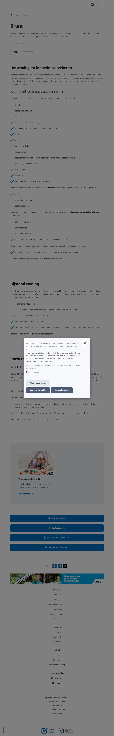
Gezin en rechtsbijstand (57, 604)
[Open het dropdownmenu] (101, 5)
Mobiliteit (57, 595)
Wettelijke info (57, 714)
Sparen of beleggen (57, 614)
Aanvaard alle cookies (38, 390)
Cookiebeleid (57, 706)
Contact (57, 655)
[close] (85, 343)
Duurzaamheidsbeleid (57, 710)
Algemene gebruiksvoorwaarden (56, 698)
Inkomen (57, 642)
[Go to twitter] (66, 566)
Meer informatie (32, 372)
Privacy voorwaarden (57, 702)
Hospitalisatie (57, 609)
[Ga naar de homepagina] (12, 5)
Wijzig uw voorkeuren (38, 383)
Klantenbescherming (57, 665)
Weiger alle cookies (62, 390)
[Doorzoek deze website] (92, 5)
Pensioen (57, 619)
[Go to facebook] (55, 566)
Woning (57, 599)
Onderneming (57, 632)
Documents (57, 660)
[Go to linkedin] (60, 566)
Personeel (57, 637)
